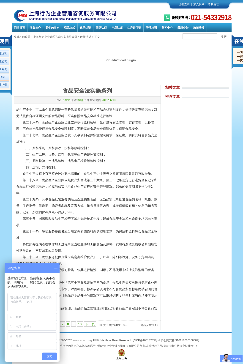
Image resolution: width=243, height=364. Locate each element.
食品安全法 (147, 325)
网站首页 (19, 27)
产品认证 (117, 27)
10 (80, 324)
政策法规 (198, 27)
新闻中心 (167, 27)
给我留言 (213, 4)
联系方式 (69, 27)
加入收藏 (198, 4)
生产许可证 (134, 27)
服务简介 (35, 27)
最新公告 (182, 27)
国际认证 (101, 27)
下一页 (90, 324)
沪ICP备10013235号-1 (146, 340)
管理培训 (151, 27)
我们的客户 (52, 27)
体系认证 (85, 27)
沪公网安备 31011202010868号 (180, 340)
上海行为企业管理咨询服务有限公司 (55, 36)
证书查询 (184, 4)
